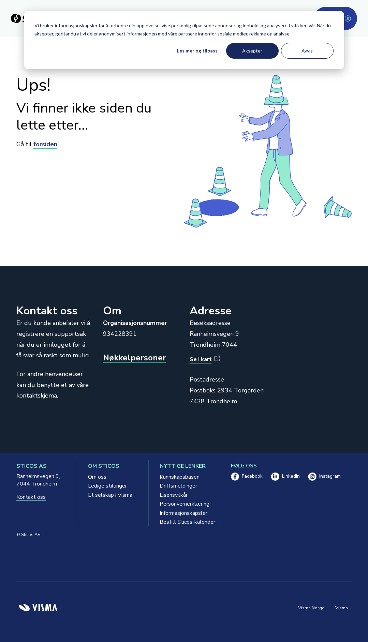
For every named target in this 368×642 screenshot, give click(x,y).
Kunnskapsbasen (180, 477)
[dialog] (184, 40)
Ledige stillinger (107, 486)
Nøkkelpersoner (134, 358)
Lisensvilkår (174, 495)
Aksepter (252, 51)
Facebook (247, 476)
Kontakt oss (31, 497)
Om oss (97, 477)
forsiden (45, 144)
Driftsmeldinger (178, 486)
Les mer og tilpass (197, 51)
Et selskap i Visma (110, 495)
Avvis (307, 51)
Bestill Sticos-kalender (184, 522)
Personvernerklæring (184, 504)
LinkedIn (285, 476)
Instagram (324, 476)
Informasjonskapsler (183, 513)
